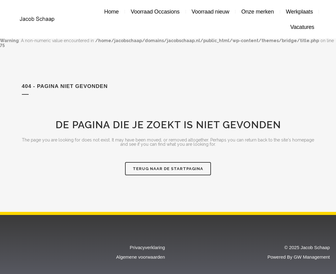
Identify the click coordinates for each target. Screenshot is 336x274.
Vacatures (302, 27)
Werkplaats (299, 12)
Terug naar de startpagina (168, 168)
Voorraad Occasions (155, 12)
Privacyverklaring (147, 247)
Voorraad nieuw (210, 12)
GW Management (311, 257)
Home (111, 12)
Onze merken (257, 12)
